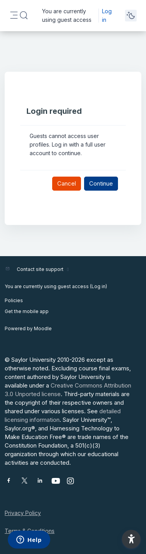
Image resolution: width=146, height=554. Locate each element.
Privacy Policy (23, 513)
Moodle (43, 328)
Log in (107, 15)
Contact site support (44, 269)
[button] (24, 15)
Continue (101, 183)
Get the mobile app (27, 311)
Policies (14, 300)
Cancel (66, 183)
